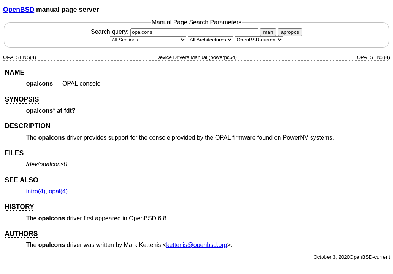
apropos (290, 32)
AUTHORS (21, 233)
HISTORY (19, 206)
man (268, 32)
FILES (14, 153)
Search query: (175, 32)
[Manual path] (259, 39)
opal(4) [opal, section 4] (58, 191)
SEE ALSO (21, 180)
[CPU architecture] (210, 39)
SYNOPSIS (22, 99)
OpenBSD (18, 9)
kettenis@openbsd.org (196, 245)
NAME (14, 72)
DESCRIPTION (27, 126)
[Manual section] (148, 39)
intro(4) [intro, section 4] (36, 191)
